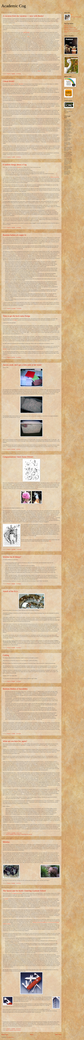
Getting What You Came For (26, 834)
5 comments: (18, 73)
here (50, 541)
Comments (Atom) (10, 1037)
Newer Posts (4, 1034)
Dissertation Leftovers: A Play (70, 27)
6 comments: (18, 357)
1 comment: (18, 449)
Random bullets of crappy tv (14, 235)
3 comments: (18, 157)
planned (12, 84)
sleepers (39, 70)
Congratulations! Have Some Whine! (18, 457)
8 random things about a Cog (14, 164)
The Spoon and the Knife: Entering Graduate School (24, 891)
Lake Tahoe (21, 84)
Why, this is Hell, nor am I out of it (70, 29)
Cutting (6, 655)
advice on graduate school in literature (13, 834)
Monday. (6, 842)
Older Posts (58, 1034)
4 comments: (19, 308)
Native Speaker (26, 32)
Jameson (5, 349)
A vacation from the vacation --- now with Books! (23, 16)
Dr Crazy (6, 898)
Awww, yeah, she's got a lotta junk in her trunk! (22, 365)
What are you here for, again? (15, 741)
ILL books (15, 320)
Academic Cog (13, 6)
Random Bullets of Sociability (15, 689)
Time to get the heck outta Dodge (16, 316)
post (22, 743)
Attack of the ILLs (10, 591)
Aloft (28, 36)
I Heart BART (8, 81)
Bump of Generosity (55, 177)
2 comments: (19, 549)
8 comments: (19, 833)
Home (31, 1034)
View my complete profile (76, 16)
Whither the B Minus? (12, 557)
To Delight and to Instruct (17, 893)
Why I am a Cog (67, 25)
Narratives (19, 167)
